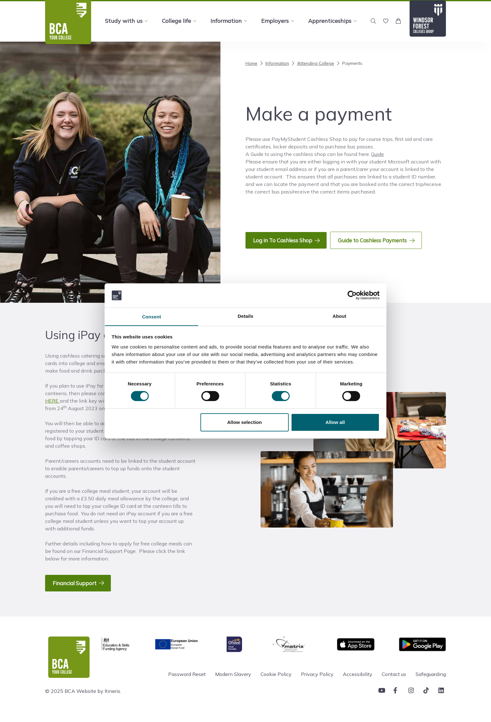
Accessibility (357, 681)
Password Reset (187, 681)
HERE (52, 404)
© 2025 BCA (60, 698)
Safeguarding (431, 681)
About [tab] (339, 315)
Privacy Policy (317, 681)
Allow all (335, 422)
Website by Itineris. (98, 698)
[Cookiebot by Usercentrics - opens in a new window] (352, 295)
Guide (377, 154)
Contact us (394, 681)
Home (251, 63)
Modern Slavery (233, 681)
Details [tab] (245, 315)
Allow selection (244, 422)
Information (274, 63)
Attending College (312, 63)
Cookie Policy (276, 681)
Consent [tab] (151, 316)
